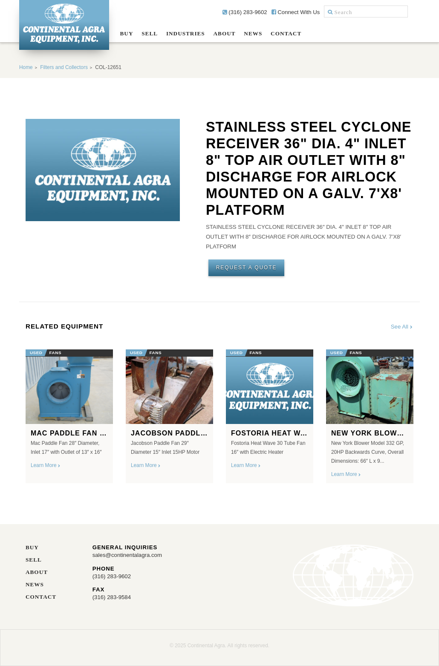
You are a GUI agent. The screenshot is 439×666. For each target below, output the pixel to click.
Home (26, 67)
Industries (185, 33)
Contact (286, 33)
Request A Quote (246, 268)
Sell (150, 33)
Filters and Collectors (64, 67)
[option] (69, 413)
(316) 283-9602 (244, 12)
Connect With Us (295, 12)
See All (402, 326)
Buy (126, 33)
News (253, 33)
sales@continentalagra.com (127, 555)
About (225, 33)
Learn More (46, 465)
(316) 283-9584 (111, 597)
